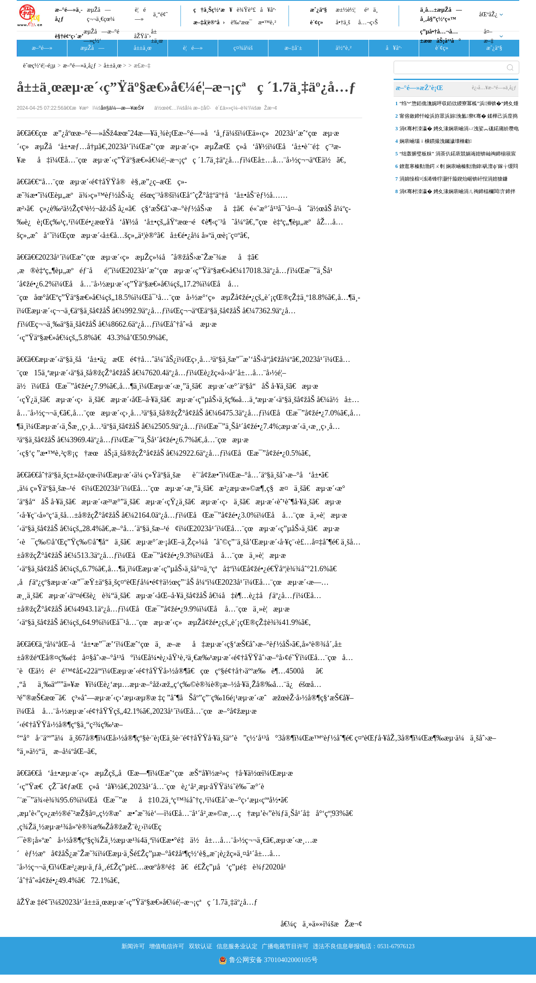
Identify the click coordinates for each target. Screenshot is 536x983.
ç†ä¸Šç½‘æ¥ (212, 10)
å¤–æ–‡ (488, 36)
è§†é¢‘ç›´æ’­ (69, 36)
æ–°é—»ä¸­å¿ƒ (68, 14)
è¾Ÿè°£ (246, 10)
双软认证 (200, 946)
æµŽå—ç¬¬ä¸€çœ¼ (101, 14)
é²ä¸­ (371, 10)
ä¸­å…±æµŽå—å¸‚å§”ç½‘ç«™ (441, 14)
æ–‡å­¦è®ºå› (209, 22)
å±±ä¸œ (157, 36)
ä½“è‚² (343, 48)
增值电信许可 (166, 946)
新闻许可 (133, 946)
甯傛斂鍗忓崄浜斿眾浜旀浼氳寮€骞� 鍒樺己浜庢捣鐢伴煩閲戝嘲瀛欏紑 (458, 117)
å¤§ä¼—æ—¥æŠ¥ (122, 108)
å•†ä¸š (343, 22)
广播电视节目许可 (285, 946)
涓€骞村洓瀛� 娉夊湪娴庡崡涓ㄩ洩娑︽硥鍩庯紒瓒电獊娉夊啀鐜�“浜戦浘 (459, 130)
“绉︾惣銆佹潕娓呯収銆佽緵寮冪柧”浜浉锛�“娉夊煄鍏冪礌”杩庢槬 (458, 105)
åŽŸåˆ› (142, 36)
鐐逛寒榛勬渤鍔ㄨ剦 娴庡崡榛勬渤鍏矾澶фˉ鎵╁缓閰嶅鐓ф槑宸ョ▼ (458, 168)
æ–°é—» (42, 48)
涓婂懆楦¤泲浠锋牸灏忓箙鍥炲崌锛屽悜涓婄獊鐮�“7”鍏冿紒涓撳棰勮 (453, 180)
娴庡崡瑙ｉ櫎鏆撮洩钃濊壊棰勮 (435, 141)
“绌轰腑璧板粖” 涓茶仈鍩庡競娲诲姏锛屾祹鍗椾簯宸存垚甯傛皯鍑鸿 (457, 155)
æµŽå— (92, 48)
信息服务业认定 (237, 946)
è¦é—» (140, 14)
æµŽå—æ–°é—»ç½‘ (101, 36)
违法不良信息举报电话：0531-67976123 (364, 946)
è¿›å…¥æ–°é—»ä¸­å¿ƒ (494, 87)
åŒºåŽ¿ (488, 14)
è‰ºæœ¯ (241, 22)
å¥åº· (268, 10)
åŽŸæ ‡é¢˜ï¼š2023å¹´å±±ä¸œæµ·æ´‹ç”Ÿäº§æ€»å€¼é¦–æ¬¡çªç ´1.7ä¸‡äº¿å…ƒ (137, 902)
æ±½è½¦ (346, 10)
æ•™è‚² (267, 22)
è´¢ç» (318, 22)
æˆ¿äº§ (318, 10)
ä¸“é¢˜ (160, 14)
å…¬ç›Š (368, 22)
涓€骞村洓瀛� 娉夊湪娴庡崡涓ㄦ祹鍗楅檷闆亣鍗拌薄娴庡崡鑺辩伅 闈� (457, 193)
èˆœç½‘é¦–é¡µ (39, 65)
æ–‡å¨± (293, 48)
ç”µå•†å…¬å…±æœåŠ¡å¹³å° (440, 36)
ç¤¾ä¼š (243, 48)
